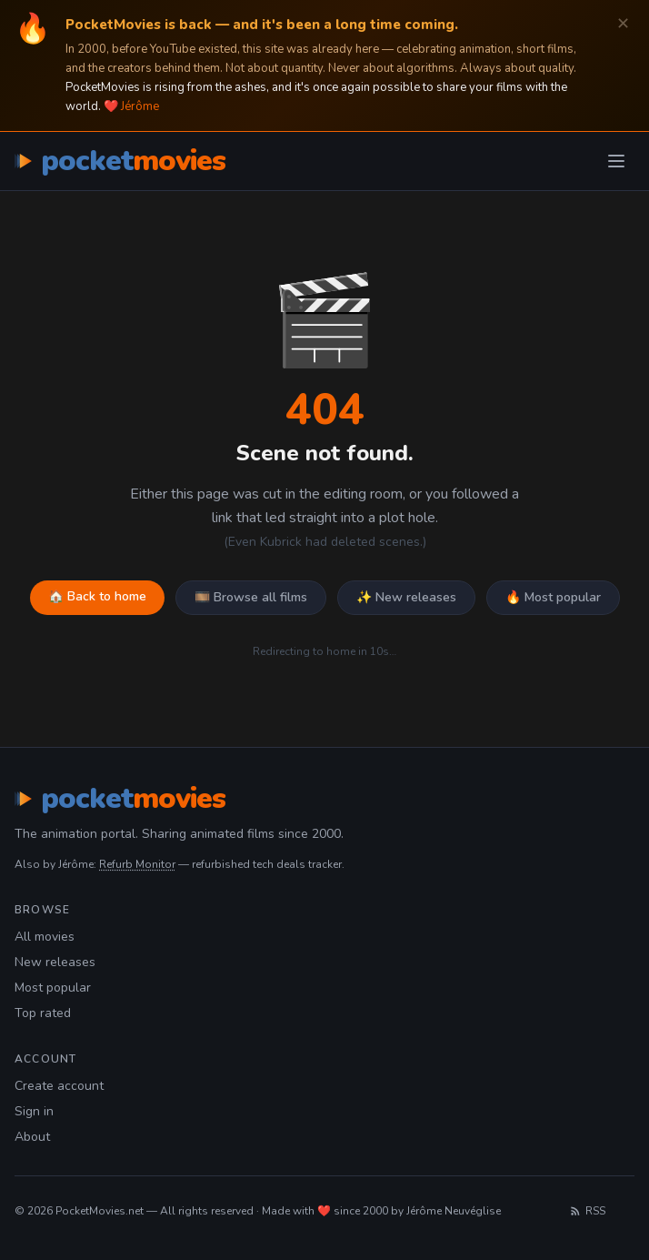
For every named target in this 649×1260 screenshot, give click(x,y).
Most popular (53, 987)
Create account (59, 1085)
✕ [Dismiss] (623, 24)
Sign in (34, 1111)
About (32, 1136)
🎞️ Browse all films (251, 597)
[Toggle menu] (616, 161)
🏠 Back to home (97, 596)
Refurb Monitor (137, 864)
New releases (55, 962)
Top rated (43, 1013)
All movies (45, 936)
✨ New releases (406, 597)
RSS (587, 1211)
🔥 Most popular (553, 597)
